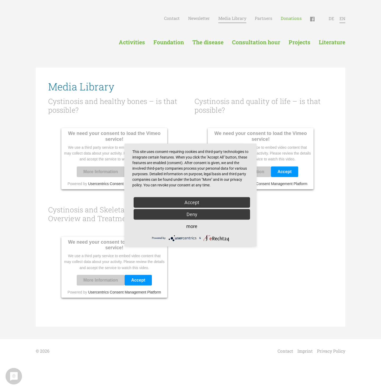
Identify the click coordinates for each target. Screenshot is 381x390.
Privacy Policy (331, 351)
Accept (285, 171)
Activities (132, 42)
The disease (208, 42)
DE (331, 18)
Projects (299, 42)
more (191, 226)
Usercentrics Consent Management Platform (270, 184)
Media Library (232, 18)
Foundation (168, 42)
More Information (100, 171)
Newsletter (199, 18)
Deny (192, 214)
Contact (172, 18)
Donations (291, 18)
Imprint (305, 351)
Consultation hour (256, 42)
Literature (332, 42)
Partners (263, 18)
